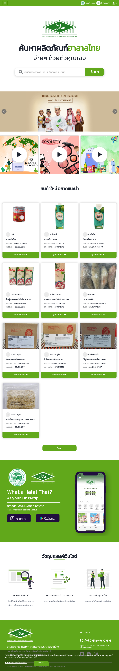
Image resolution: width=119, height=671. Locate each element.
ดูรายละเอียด (21, 254)
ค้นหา (94, 72)
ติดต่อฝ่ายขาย (98, 314)
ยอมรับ (41, 662)
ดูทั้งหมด (59, 448)
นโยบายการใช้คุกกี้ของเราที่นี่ (16, 663)
